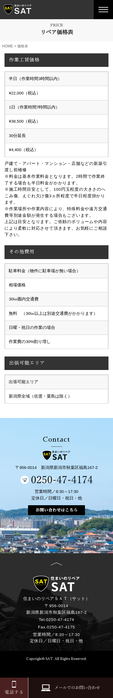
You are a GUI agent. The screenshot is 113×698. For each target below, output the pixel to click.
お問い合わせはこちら (57, 510)
